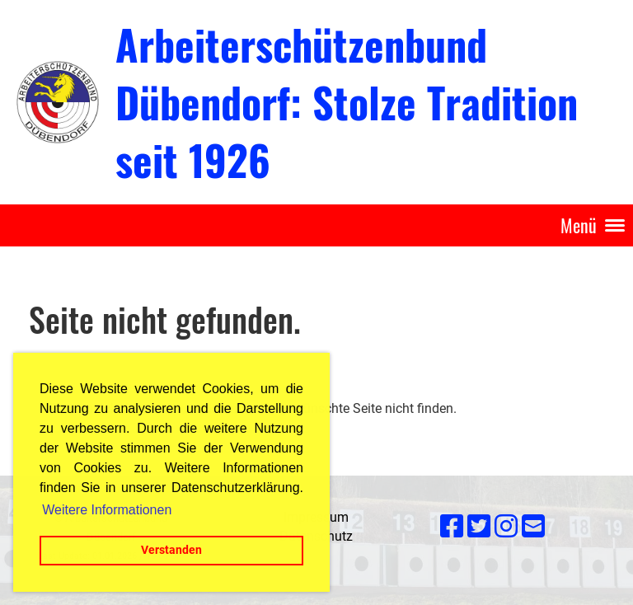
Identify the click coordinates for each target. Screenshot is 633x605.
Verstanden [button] (171, 550)
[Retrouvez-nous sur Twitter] (478, 526)
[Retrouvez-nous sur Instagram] (506, 526)
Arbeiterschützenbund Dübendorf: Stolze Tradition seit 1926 (346, 101)
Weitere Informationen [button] (106, 510)
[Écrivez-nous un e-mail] (533, 526)
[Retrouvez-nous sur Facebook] (451, 526)
